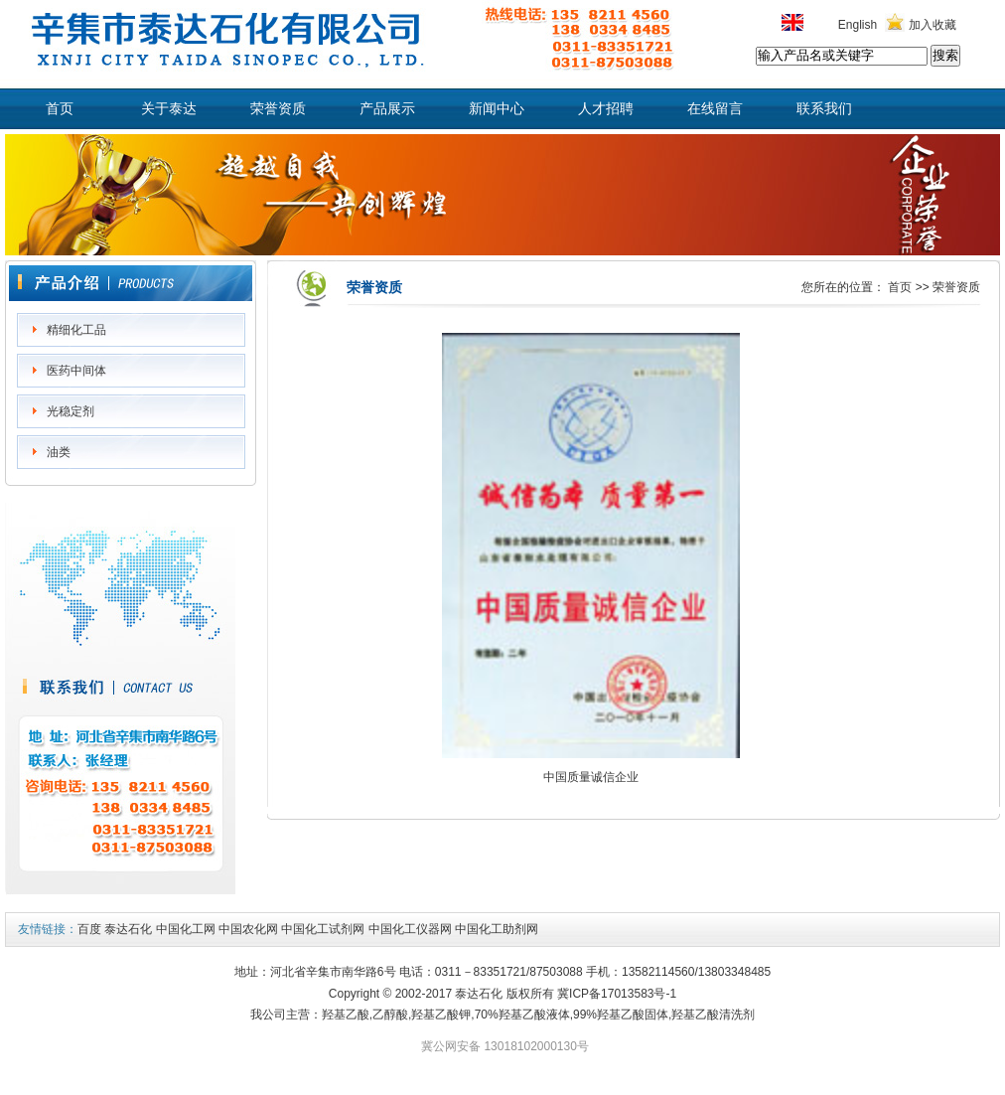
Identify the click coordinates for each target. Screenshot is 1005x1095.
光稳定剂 (70, 411)
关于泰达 (169, 108)
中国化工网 (185, 929)
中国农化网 (248, 929)
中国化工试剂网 (322, 929)
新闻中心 (496, 108)
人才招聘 (606, 108)
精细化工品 (76, 330)
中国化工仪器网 (410, 929)
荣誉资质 (278, 108)
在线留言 (715, 108)
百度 (89, 929)
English (857, 25)
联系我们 (824, 108)
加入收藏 (932, 25)
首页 (59, 108)
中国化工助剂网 (496, 929)
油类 (59, 452)
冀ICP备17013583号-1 (616, 994)
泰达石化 (128, 929)
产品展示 (387, 108)
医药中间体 (76, 371)
